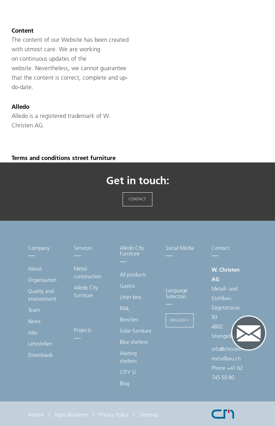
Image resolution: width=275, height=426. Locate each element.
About (35, 268)
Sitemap (148, 414)
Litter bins (131, 297)
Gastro (127, 285)
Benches (129, 319)
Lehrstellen (40, 343)
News (34, 321)
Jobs (32, 332)
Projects (82, 330)
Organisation (42, 280)
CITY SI (128, 372)
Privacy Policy (114, 414)
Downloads (40, 355)
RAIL (125, 308)
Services (83, 248)
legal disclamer (71, 414)
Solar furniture (136, 330)
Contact (137, 199)
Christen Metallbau (56, 20)
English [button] (180, 320)
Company (39, 248)
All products (133, 274)
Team (34, 310)
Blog (124, 383)
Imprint (36, 414)
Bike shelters (134, 342)
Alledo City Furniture (132, 251)
